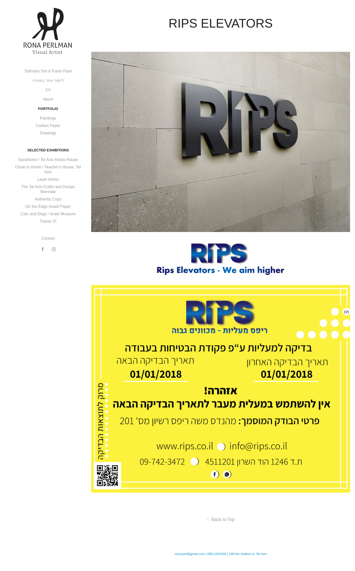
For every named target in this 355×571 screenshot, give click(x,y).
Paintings (48, 118)
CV (48, 90)
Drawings (48, 133)
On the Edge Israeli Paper (48, 206)
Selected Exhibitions (48, 150)
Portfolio (48, 109)
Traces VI (48, 221)
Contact (48, 238)
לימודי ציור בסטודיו (48, 80)
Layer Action (48, 179)
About (48, 99)
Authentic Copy (48, 199)
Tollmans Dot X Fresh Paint (48, 71)
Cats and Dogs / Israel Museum (48, 214)
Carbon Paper (48, 126)
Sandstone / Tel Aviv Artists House (48, 160)
